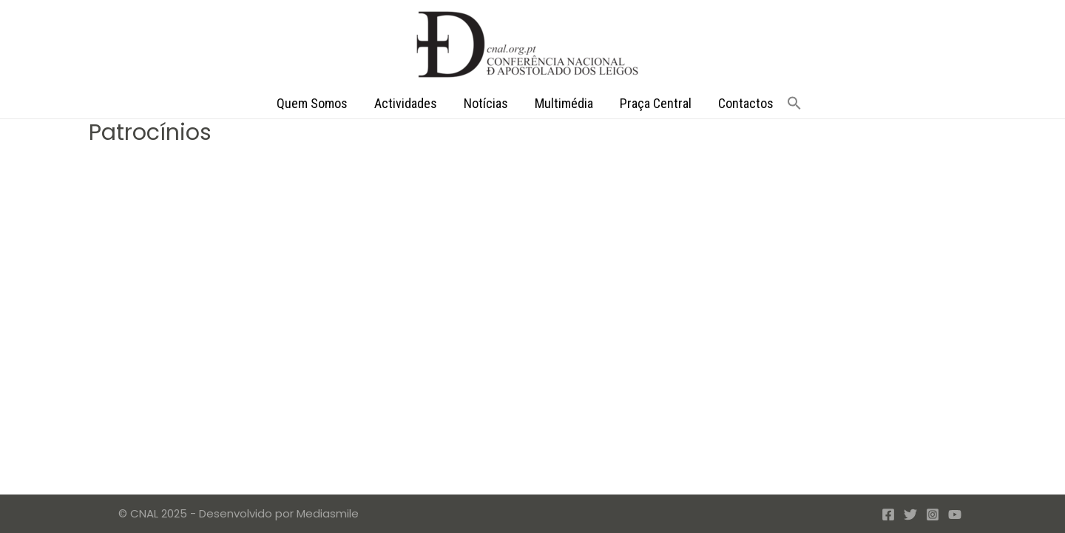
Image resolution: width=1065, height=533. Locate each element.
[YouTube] (954, 514)
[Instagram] (932, 514)
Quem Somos (312, 103)
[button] (794, 104)
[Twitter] (910, 514)
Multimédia (564, 103)
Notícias (486, 103)
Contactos (746, 103)
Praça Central (656, 103)
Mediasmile (328, 513)
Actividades (405, 103)
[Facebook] (888, 514)
